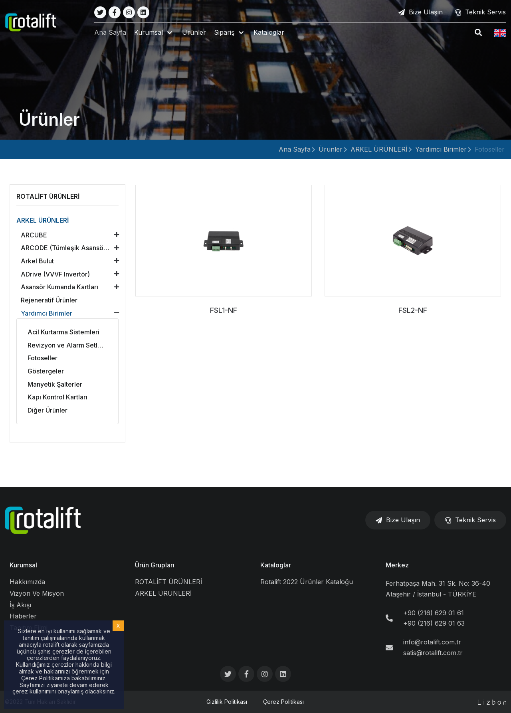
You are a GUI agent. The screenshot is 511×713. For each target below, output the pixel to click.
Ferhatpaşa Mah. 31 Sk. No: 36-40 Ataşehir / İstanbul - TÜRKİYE (438, 588)
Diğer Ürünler (47, 410)
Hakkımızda (27, 582)
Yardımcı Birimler (441, 149)
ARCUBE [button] (34, 235)
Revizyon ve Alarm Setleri (66, 345)
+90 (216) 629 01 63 (434, 623)
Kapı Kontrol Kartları (57, 397)
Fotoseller (490, 149)
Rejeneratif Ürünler (49, 300)
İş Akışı (20, 605)
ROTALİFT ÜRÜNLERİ (168, 582)
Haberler (23, 616)
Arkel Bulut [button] (37, 261)
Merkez (397, 565)
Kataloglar (269, 33)
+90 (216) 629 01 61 (433, 613)
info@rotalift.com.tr (432, 642)
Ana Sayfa (111, 33)
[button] (155, 33)
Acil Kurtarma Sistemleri (63, 332)
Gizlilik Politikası (226, 701)
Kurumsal (23, 565)
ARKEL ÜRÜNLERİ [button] (42, 220)
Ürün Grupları (154, 565)
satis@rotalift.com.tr (433, 653)
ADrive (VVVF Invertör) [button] (55, 274)
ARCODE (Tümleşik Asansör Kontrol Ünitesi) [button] (72, 248)
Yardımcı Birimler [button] (46, 313)
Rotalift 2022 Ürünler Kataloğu (306, 582)
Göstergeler (46, 371)
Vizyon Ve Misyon (37, 593)
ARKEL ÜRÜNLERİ (379, 149)
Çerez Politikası (283, 701)
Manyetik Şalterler (55, 384)
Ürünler (195, 33)
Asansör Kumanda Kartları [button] (59, 287)
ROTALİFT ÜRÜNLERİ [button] (47, 196)
